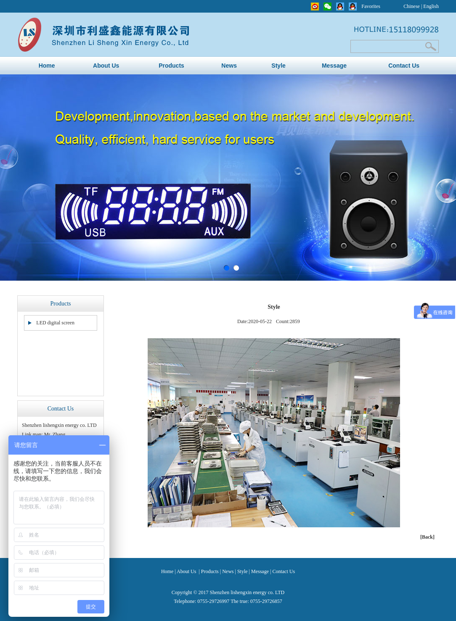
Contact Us (403, 65)
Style (278, 65)
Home (47, 65)
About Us (106, 65)
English (431, 6)
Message (334, 65)
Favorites (370, 6)
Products (171, 65)
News (229, 65)
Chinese (411, 6)
